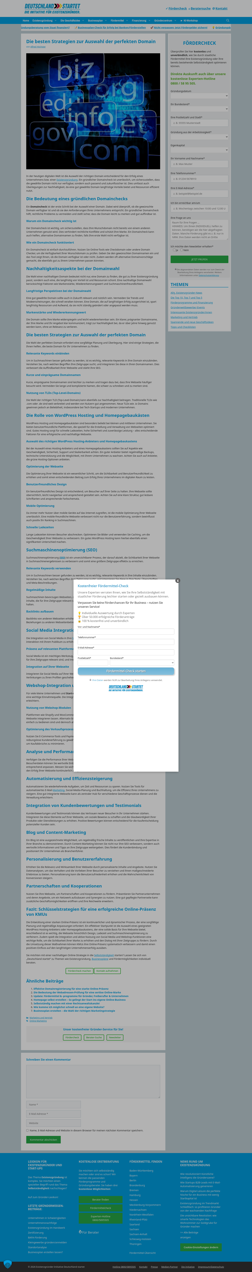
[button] (7, 1264)
